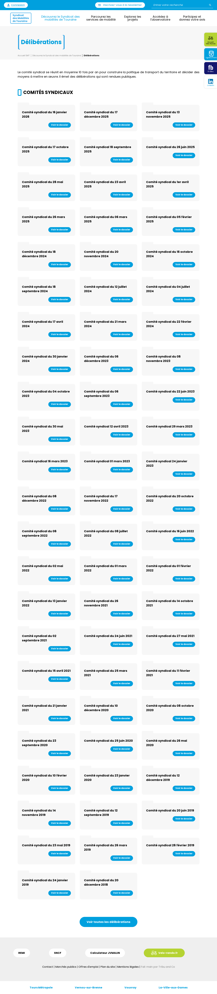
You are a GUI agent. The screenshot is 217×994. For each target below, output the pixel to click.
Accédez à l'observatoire (160, 18)
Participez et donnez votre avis (192, 18)
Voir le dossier (59, 124)
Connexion (18, 5)
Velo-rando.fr (168, 953)
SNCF (57, 953)
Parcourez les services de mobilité (101, 18)
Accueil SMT (24, 55)
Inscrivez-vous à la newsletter (122, 5)
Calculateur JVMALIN (105, 953)
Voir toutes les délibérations (108, 922)
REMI (21, 953)
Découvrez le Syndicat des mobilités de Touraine (60, 18)
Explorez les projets (132, 18)
